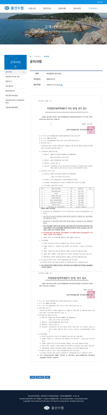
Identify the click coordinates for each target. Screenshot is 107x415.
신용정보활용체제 (11, 107)
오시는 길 (76, 396)
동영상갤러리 (10, 91)
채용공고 (8, 81)
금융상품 (62, 8)
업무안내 (47, 8)
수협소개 (32, 8)
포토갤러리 (9, 86)
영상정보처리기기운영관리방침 (14, 101)
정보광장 (77, 8)
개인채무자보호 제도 (12, 77)
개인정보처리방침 (11, 95)
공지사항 (8, 72)
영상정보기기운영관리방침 (49, 396)
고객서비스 (93, 8)
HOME (100, 2)
